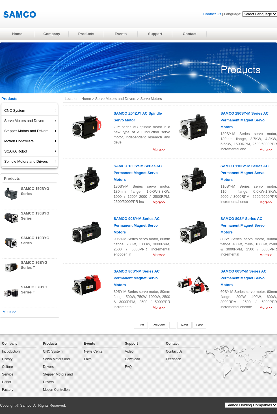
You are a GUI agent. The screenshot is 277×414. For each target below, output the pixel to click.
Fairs (88, 359)
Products (50, 344)
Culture (7, 367)
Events (89, 344)
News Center (93, 351)
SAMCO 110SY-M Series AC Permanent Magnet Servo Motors (244, 173)
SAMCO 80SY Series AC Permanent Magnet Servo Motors (242, 225)
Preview (159, 325)
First (141, 325)
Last (199, 325)
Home (86, 98)
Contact (172, 344)
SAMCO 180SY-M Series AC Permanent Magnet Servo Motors (244, 120)
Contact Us (212, 14)
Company (10, 344)
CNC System (52, 351)
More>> (159, 149)
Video (129, 351)
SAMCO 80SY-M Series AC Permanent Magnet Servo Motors (137, 278)
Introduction (11, 351)
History (7, 359)
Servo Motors (151, 98)
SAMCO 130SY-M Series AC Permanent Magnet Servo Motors (138, 173)
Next (184, 325)
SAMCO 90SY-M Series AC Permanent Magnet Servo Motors (137, 225)
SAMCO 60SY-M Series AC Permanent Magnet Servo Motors (243, 278)
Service (7, 374)
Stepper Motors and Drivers (58, 378)
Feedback (173, 359)
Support (131, 344)
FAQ (128, 367)
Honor (6, 382)
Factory (7, 390)
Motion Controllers (56, 390)
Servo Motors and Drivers (115, 98)
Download (132, 359)
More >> (9, 312)
